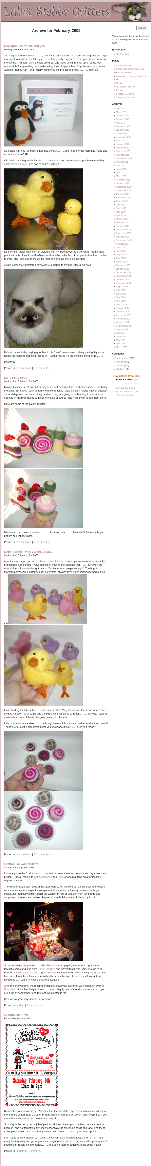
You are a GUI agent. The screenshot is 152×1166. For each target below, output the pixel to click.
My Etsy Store (122, 54)
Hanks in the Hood (49, 561)
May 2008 (120, 297)
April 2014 (121, 108)
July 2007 (120, 333)
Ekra (60, 876)
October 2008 (122, 279)
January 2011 (122, 183)
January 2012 (122, 144)
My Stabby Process (125, 87)
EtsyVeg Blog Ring (125, 388)
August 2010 (122, 201)
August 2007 (122, 329)
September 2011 (124, 158)
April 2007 (121, 343)
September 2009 (124, 240)
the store (15, 154)
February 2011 (123, 180)
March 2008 (121, 304)
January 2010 (122, 226)
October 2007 (122, 322)
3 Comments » (42, 368)
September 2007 (124, 326)
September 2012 (124, 137)
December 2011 (123, 147)
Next (136, 391)
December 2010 (123, 187)
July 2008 (120, 290)
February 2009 (123, 265)
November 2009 (123, 233)
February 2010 (123, 222)
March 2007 (121, 347)
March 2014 (121, 112)
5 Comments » (35, 1005)
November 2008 (123, 276)
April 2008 (121, 301)
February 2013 (123, 126)
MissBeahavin (19, 163)
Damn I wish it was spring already (28, 551)
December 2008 (123, 272)
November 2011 (123, 151)
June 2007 (121, 336)
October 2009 (122, 237)
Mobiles (120, 83)
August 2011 (122, 162)
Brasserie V (10, 989)
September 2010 (124, 197)
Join (115, 391)
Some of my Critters (125, 97)
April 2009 (121, 258)
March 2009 (121, 261)
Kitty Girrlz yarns (21, 972)
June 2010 (121, 208)
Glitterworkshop (43, 876)
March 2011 (121, 176)
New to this (121, 362)
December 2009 (123, 229)
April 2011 (121, 172)
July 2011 (120, 165)
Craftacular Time (16, 1014)
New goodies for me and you (24, 46)
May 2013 (120, 123)
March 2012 (121, 140)
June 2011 (121, 169)
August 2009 (122, 244)
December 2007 (123, 315)
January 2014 (122, 115)
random (20, 1005)
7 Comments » (42, 854)
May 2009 (120, 254)
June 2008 (121, 294)
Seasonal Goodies (125, 94)
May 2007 (120, 340)
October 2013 (122, 119)
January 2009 (122, 269)
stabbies (120, 369)
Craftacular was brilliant (21, 864)
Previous (128, 391)
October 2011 (122, 155)
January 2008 (122, 311)
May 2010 (120, 212)
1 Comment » (41, 542)
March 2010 (121, 219)
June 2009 (121, 251)
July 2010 (120, 204)
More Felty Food (15, 377)
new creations (23, 368)
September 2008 (124, 283)
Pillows (119, 90)
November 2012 (123, 133)
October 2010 (122, 194)
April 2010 (121, 215)
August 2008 (122, 286)
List (120, 391)
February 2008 (123, 308)
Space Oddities (46, 968)
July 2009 (120, 247)
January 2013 (122, 130)
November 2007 (123, 318)
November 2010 (123, 190)
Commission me (124, 65)
